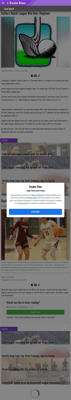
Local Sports (9, 8)
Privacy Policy (32, 198)
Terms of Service (37, 195)
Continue (35, 212)
